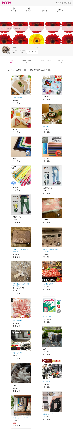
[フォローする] (32, 52)
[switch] (24, 70)
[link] (21, 85)
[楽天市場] (67, 3)
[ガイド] (58, 3)
